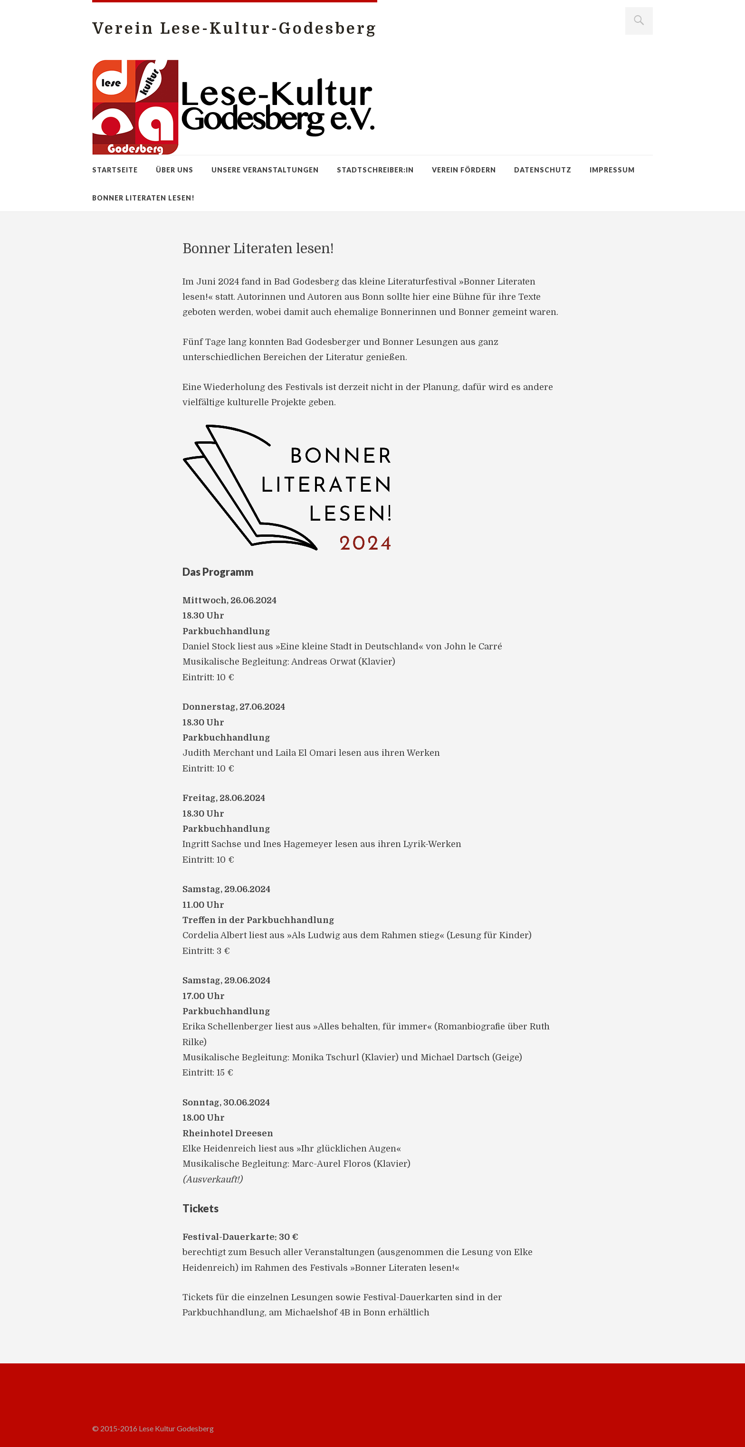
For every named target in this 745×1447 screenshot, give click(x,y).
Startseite (115, 170)
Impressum (612, 170)
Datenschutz (543, 170)
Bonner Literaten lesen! (143, 198)
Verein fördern (464, 170)
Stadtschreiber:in (375, 170)
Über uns (174, 170)
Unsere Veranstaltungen (265, 170)
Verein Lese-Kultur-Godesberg (234, 29)
